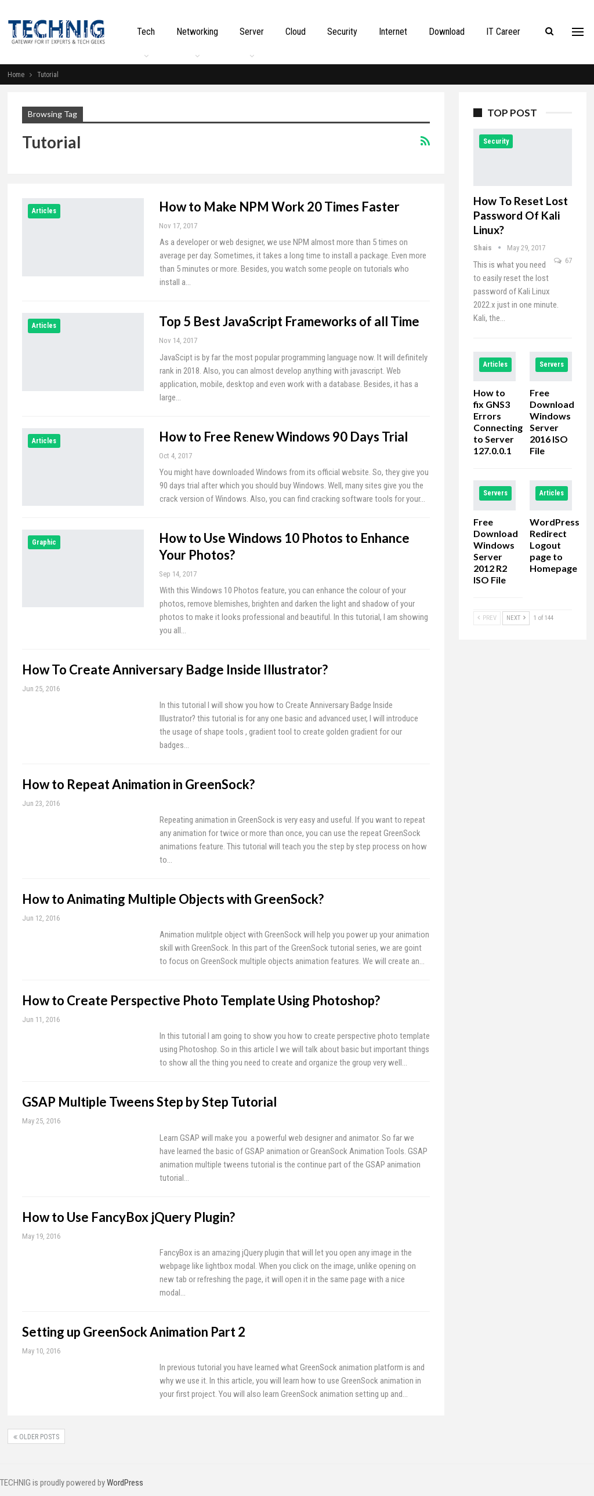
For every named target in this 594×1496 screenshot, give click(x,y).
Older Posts (36, 1437)
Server (252, 31)
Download (447, 31)
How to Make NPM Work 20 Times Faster (279, 206)
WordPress (125, 1482)
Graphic (44, 542)
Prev (487, 618)
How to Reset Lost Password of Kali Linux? (520, 215)
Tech (146, 31)
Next (516, 618)
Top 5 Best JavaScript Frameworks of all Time (289, 321)
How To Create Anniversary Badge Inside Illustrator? (175, 669)
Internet (393, 31)
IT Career (503, 31)
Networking (197, 31)
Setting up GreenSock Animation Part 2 (133, 1332)
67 (563, 260)
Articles (44, 211)
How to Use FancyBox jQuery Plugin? (128, 1217)
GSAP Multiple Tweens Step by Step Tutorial (149, 1102)
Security (342, 31)
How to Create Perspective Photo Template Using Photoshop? (201, 1000)
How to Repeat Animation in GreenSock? (138, 784)
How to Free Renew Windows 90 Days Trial (283, 436)
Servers (551, 364)
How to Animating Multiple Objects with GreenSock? (173, 899)
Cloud (295, 31)
